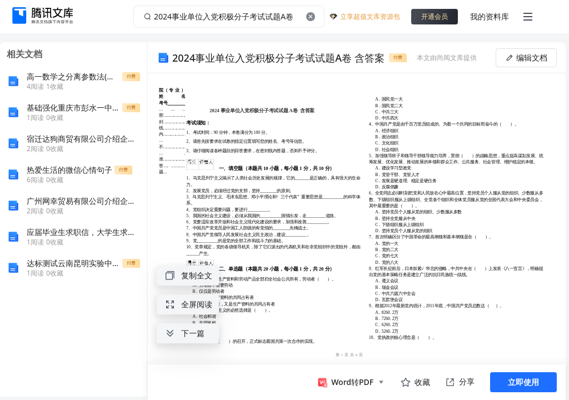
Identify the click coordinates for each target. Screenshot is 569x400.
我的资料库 (489, 16)
